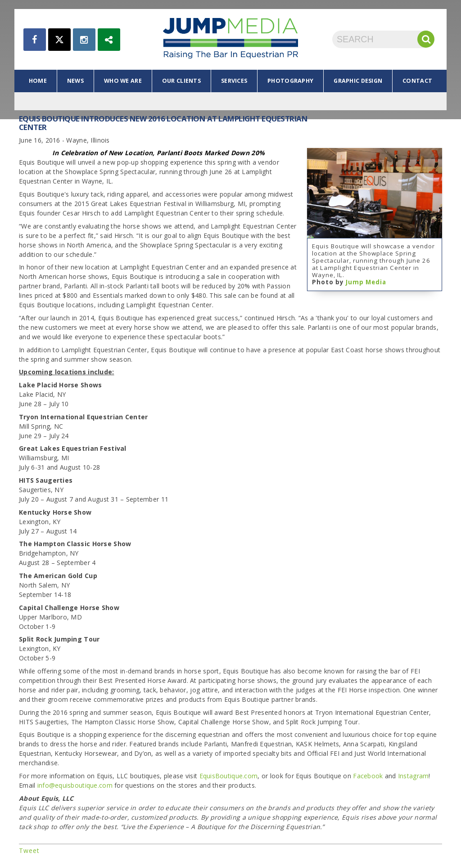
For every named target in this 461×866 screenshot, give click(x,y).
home (38, 81)
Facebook (368, 776)
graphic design (358, 81)
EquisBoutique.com (228, 776)
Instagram (413, 776)
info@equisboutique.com (75, 785)
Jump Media (366, 282)
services (234, 81)
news (75, 81)
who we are (123, 81)
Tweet (29, 850)
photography (290, 81)
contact (417, 81)
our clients (181, 81)
